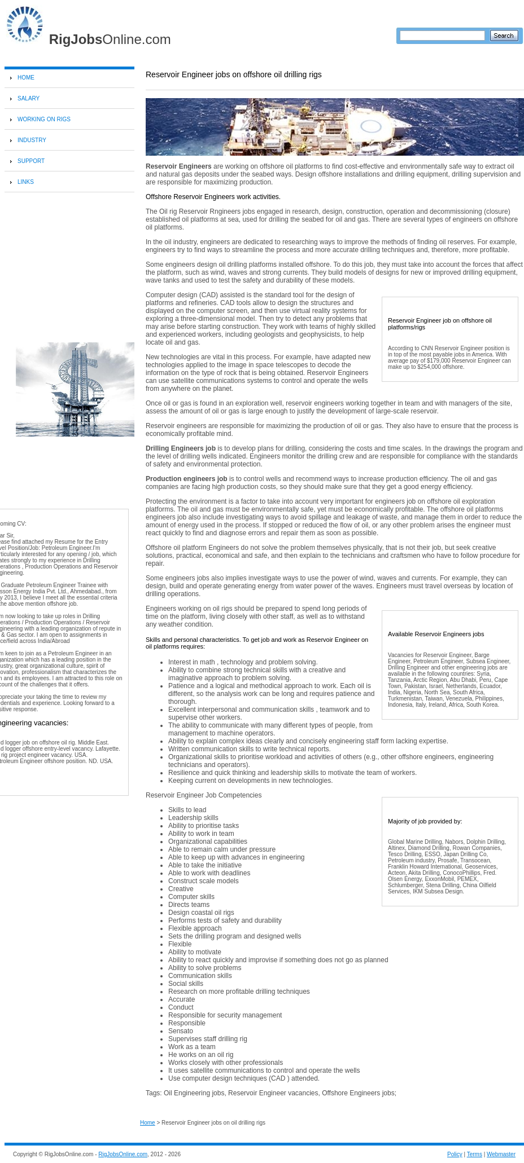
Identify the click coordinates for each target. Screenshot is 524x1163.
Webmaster (501, 1154)
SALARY (29, 98)
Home (147, 1123)
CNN (427, 348)
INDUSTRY (32, 140)
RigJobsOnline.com (122, 1154)
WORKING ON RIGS (44, 119)
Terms (474, 1154)
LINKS (26, 182)
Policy (454, 1154)
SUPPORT (31, 161)
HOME (26, 77)
